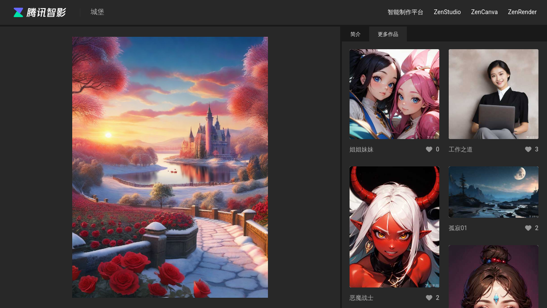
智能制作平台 (405, 12)
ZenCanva (484, 12)
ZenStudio (447, 12)
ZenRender (522, 12)
